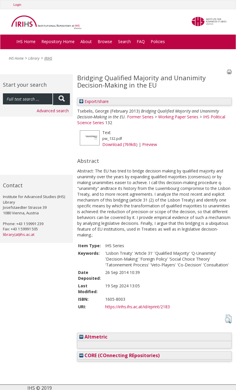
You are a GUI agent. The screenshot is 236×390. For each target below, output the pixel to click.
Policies (158, 41)
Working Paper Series (178, 117)
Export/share (94, 101)
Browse (105, 41)
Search (124, 41)
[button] (228, 319)
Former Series (140, 117)
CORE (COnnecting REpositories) (119, 355)
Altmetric (93, 337)
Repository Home (58, 41)
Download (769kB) (120, 144)
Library (34, 58)
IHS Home (26, 41)
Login (17, 4)
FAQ (141, 41)
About (86, 41)
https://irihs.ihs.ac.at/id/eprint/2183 (137, 306)
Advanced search (53, 110)
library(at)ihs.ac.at (18, 234)
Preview (149, 144)
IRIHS (48, 58)
